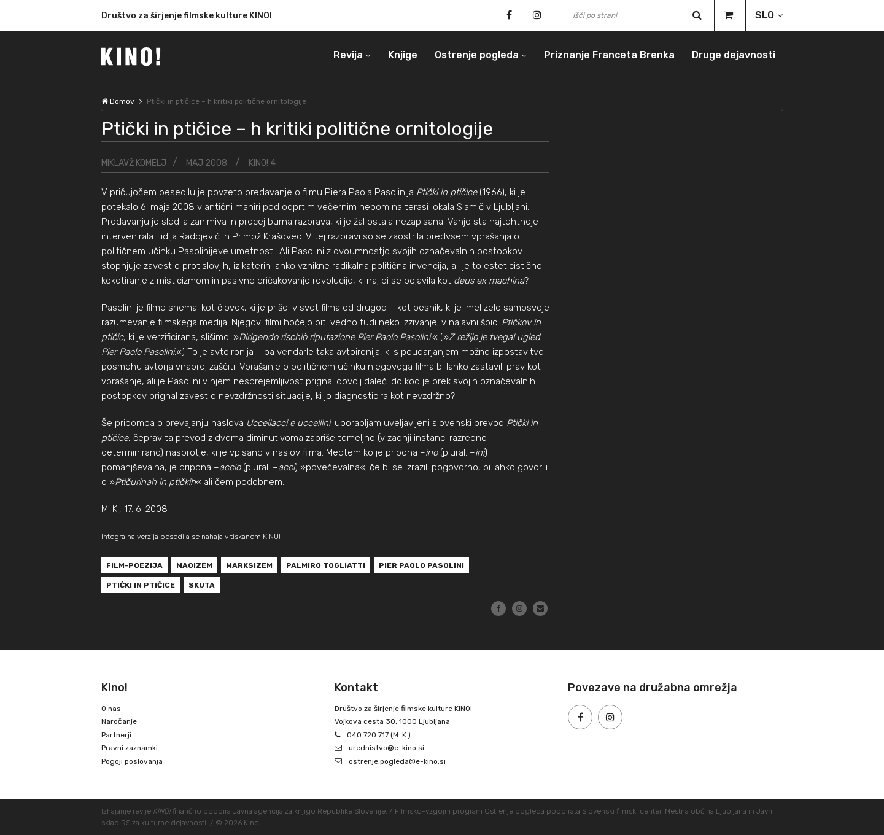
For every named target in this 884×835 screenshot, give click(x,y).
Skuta (201, 585)
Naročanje (119, 721)
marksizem (249, 565)
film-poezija (134, 565)
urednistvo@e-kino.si (386, 748)
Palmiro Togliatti (325, 565)
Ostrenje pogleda (477, 55)
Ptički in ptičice (140, 585)
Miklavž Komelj (133, 163)
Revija (348, 55)
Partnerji (116, 735)
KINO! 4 (262, 163)
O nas (111, 708)
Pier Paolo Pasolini (421, 565)
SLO (764, 15)
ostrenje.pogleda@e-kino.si (397, 761)
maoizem (194, 565)
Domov (117, 101)
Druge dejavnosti (733, 55)
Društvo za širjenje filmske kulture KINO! (186, 17)
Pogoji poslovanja (132, 761)
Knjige (402, 55)
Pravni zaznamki (129, 748)
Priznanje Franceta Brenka (609, 55)
